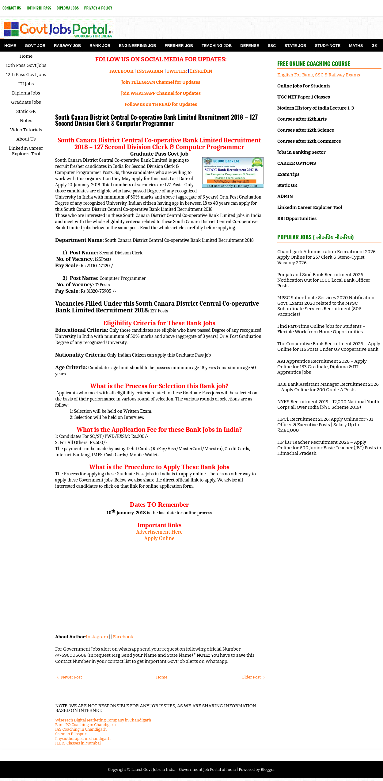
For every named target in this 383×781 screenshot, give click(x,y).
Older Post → (253, 677)
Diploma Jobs (68, 7)
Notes (26, 120)
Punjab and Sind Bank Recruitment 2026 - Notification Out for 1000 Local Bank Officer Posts (323, 280)
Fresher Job (179, 45)
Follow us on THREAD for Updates (161, 104)
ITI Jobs (26, 84)
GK (375, 45)
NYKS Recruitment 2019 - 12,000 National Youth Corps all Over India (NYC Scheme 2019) (328, 404)
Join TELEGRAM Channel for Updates (160, 82)
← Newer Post (69, 677)
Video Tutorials (26, 130)
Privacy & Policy (98, 7)
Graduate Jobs (26, 102)
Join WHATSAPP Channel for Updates (161, 93)
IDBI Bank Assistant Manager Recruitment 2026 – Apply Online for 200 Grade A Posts (328, 386)
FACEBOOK (121, 71)
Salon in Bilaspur (70, 734)
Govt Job (35, 45)
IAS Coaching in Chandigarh (81, 729)
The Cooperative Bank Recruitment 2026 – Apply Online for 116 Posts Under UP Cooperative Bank (328, 346)
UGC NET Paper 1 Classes (303, 97)
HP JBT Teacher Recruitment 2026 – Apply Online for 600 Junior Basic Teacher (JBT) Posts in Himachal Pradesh (329, 447)
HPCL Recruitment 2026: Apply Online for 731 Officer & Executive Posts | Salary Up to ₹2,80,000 (325, 424)
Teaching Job (217, 45)
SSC (272, 45)
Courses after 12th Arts (302, 119)
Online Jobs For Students (304, 86)
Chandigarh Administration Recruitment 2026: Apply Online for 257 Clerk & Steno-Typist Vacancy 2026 (327, 257)
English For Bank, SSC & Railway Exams (318, 75)
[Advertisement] (159, 585)
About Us (26, 139)
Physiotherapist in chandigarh (83, 738)
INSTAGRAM (150, 71)
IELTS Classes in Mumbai (78, 743)
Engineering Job (137, 45)
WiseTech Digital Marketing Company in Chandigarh (103, 720)
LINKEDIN (201, 71)
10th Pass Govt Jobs (26, 65)
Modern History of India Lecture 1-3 (315, 108)
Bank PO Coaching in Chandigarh (85, 724)
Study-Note (327, 45)
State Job (295, 45)
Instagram (97, 637)
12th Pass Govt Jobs (26, 74)
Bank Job (99, 45)
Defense (249, 45)
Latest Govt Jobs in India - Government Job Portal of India (183, 769)
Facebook (123, 637)
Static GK (26, 111)
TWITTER (177, 71)
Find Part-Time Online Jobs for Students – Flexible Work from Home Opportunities (321, 328)
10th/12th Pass (38, 7)
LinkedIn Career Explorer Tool (26, 151)
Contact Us (11, 7)
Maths (356, 45)
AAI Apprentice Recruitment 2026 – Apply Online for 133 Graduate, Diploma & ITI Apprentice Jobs (322, 366)
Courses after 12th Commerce (309, 141)
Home (10, 45)
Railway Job (67, 45)
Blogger (268, 769)
